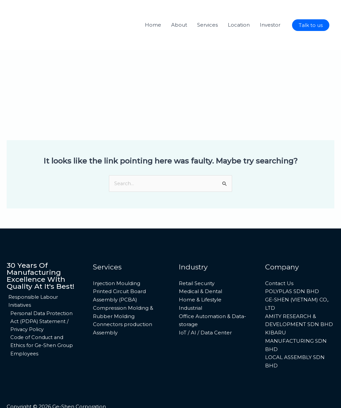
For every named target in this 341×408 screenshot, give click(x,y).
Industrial (190, 287)
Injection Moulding (116, 263)
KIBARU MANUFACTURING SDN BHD (296, 320)
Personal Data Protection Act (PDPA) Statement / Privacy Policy (41, 301)
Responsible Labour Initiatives (32, 281)
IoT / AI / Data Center (205, 312)
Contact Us (279, 263)
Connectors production (122, 304)
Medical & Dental (200, 271)
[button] (310, 25)
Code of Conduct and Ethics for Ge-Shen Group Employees (41, 326)
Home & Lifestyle (200, 279)
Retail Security (196, 263)
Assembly (105, 312)
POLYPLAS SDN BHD (292, 271)
